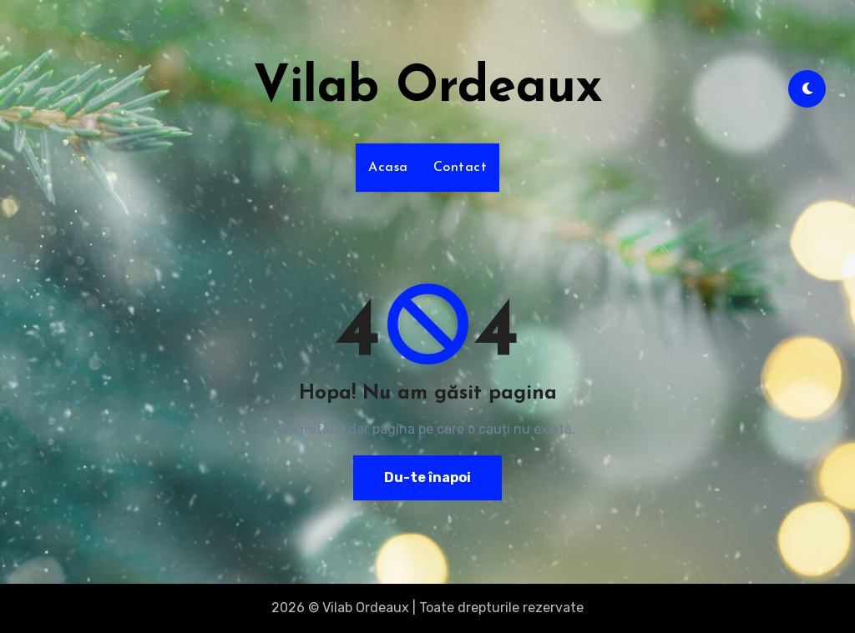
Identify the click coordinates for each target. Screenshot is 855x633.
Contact (460, 167)
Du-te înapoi (427, 477)
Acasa (388, 167)
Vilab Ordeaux (428, 88)
